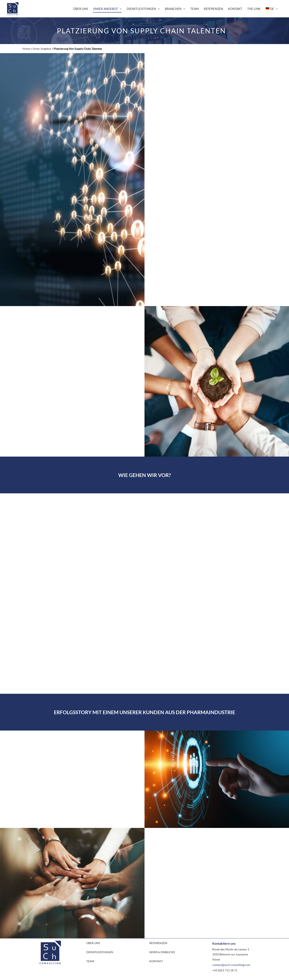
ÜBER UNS (93, 943)
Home (26, 48)
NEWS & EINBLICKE (162, 952)
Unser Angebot (41, 48)
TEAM (90, 961)
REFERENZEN (158, 943)
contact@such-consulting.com (231, 965)
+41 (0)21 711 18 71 (224, 970)
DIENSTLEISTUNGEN (99, 952)
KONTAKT (156, 961)
